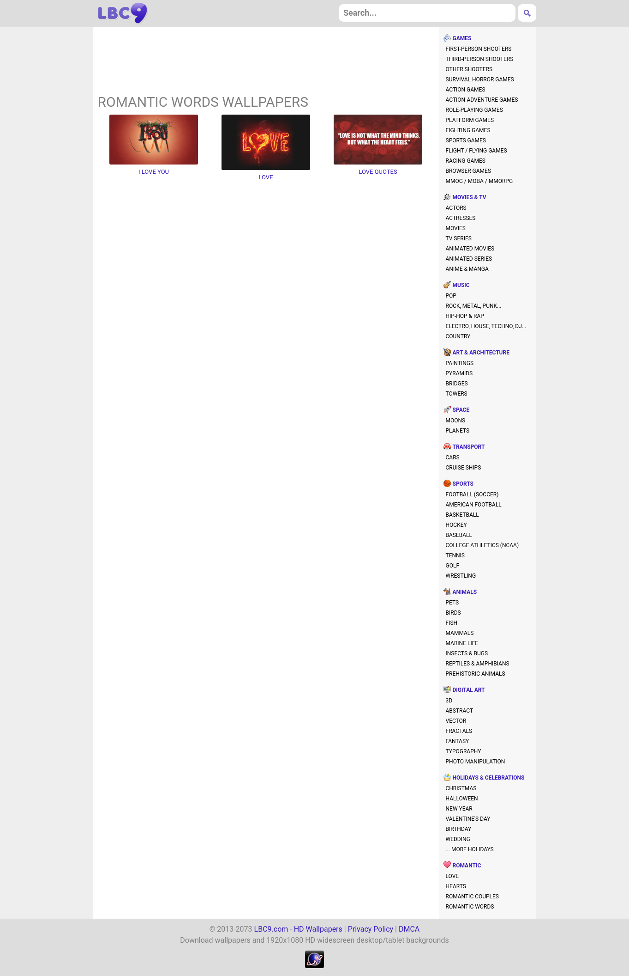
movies (456, 228)
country (458, 336)
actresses (461, 218)
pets (452, 602)
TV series (459, 238)
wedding (458, 839)
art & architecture (481, 352)
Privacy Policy (371, 929)
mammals (460, 633)
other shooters (469, 69)
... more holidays (470, 849)
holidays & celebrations (489, 778)
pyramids (459, 373)
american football (474, 504)
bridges (457, 383)
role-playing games (474, 110)
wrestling (461, 576)
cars (453, 457)
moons (456, 420)
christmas (461, 788)
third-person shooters (480, 59)
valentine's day (468, 819)
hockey (456, 525)
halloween (462, 798)
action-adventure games (482, 100)
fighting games (468, 130)
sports (463, 484)
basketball (462, 515)
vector (456, 721)
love (452, 876)
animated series (469, 259)
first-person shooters (479, 49)
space (461, 410)
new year (459, 808)
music (461, 285)
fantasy (457, 741)
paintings (460, 363)
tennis (455, 555)
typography (463, 751)
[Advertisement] (266, 62)
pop (451, 296)
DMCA (409, 929)
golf (453, 565)
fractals (459, 731)
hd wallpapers (123, 13)
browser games (468, 171)
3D (449, 700)
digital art (469, 690)
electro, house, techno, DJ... (486, 326)
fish (452, 623)
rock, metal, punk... (474, 306)
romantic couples (472, 896)
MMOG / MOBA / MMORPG (479, 181)
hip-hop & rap (465, 316)
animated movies (470, 248)
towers (456, 393)
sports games (466, 140)
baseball (459, 535)
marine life (462, 643)
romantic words (470, 906)
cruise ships (463, 467)
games (462, 38)
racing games (465, 161)
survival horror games (480, 79)
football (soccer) (472, 494)
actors (456, 208)
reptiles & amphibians (477, 663)
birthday (459, 829)
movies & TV (469, 197)
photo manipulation (475, 761)
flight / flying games (476, 150)
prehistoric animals (475, 674)
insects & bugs (467, 653)
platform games (470, 120)
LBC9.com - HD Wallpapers (298, 929)
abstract (459, 711)
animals (465, 592)
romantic (467, 865)
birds (453, 613)
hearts (456, 886)
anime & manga (467, 269)
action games (465, 89)
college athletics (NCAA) (482, 545)
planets (458, 430)
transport (469, 447)
